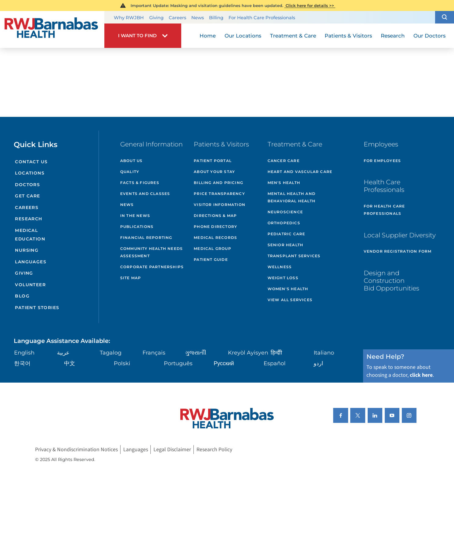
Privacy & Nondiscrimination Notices (76, 449)
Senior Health (286, 245)
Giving (156, 17)
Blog (22, 296)
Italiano (324, 352)
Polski (122, 363)
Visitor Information (219, 204)
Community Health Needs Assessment (151, 252)
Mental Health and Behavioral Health (291, 197)
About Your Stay (214, 171)
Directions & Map (215, 215)
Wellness (280, 267)
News (197, 17)
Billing (216, 17)
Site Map (130, 278)
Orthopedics (284, 223)
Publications (136, 226)
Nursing (26, 250)
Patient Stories (37, 307)
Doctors (27, 184)
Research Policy (214, 449)
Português (178, 363)
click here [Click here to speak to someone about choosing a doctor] (421, 375)
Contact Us (31, 161)
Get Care (27, 195)
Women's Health (288, 288)
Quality (129, 171)
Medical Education (30, 234)
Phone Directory (215, 226)
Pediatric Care (286, 234)
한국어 (22, 363)
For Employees (382, 160)
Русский (224, 363)
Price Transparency (219, 193)
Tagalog (110, 352)
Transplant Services (294, 256)
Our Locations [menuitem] (243, 36)
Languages (30, 261)
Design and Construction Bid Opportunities (391, 280)
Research (28, 218)
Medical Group (212, 248)
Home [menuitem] (208, 36)
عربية (63, 352)
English (24, 352)
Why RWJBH (129, 17)
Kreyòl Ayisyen (248, 352)
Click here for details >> (309, 5)
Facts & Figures (139, 182)
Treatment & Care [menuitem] (293, 36)
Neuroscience (285, 212)
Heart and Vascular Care (300, 171)
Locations (30, 173)
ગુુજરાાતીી (195, 352)
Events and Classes (145, 193)
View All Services (290, 299)
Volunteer (30, 284)
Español (275, 363)
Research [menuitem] (393, 36)
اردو (318, 363)
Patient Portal (213, 160)
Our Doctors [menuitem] (429, 36)
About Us (131, 160)
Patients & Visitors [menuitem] (348, 36)
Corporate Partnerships (152, 267)
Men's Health (284, 182)
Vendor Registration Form (398, 251)
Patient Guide (211, 259)
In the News (135, 215)
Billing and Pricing (218, 182)
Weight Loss (283, 278)
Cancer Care (284, 160)
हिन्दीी (276, 352)
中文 (69, 363)
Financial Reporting (146, 237)
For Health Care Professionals (262, 17)
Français (153, 352)
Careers (177, 17)
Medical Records (215, 237)
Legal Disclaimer (172, 449)
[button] (444, 17)
